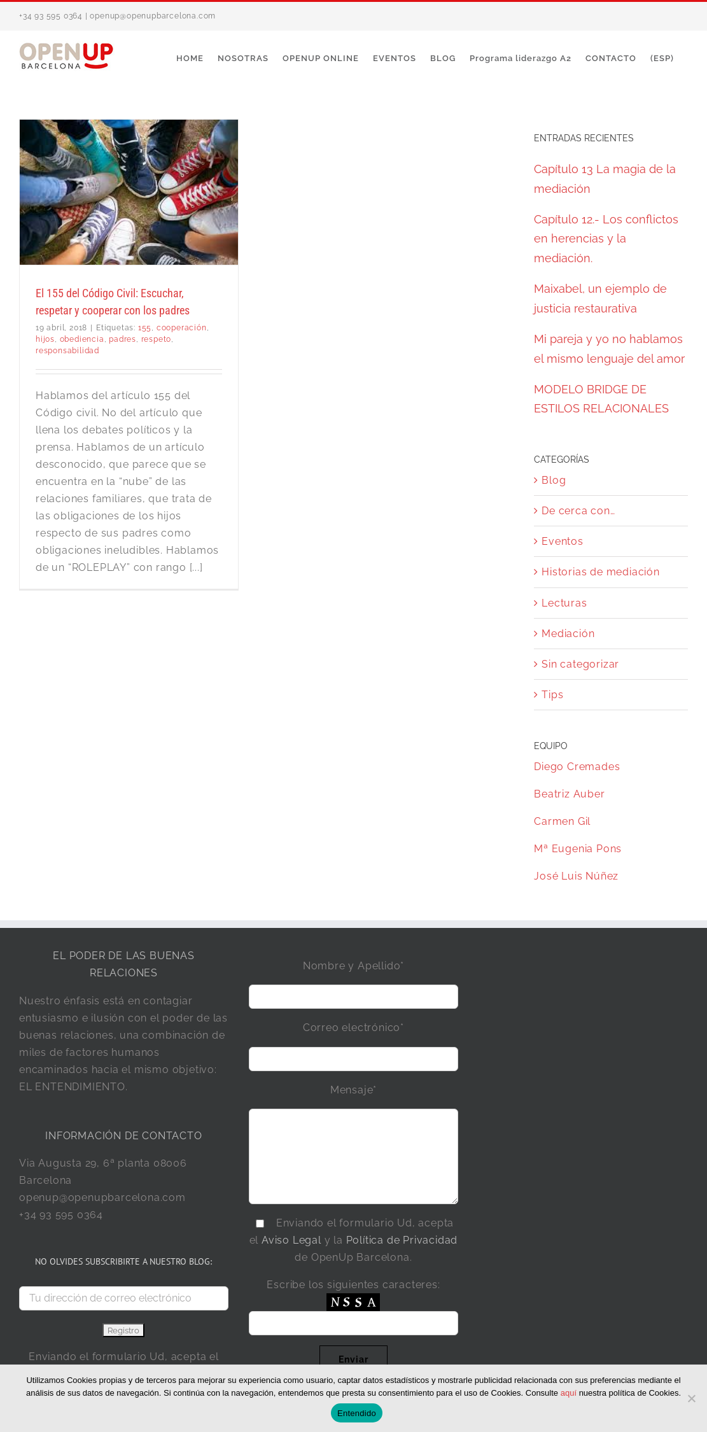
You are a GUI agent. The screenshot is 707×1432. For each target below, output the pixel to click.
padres (122, 339)
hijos (45, 339)
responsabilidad (67, 350)
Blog (554, 480)
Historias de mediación (601, 572)
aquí (569, 1393)
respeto (156, 339)
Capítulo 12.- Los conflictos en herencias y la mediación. (606, 239)
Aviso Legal (291, 1240)
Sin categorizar (580, 664)
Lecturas (564, 603)
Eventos (563, 541)
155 (144, 327)
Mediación (568, 634)
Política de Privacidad (402, 1240)
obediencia (82, 339)
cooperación (182, 327)
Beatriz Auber (569, 794)
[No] (691, 1398)
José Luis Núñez (576, 876)
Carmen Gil (562, 821)
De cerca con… (578, 511)
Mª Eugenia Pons (578, 849)
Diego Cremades (577, 767)
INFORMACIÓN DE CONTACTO (123, 1136)
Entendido (356, 1413)
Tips (552, 695)
